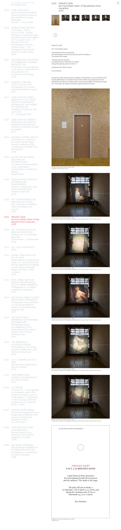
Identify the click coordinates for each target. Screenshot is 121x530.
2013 (6, 280)
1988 (6, 445)
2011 (6, 375)
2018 (6, 10)
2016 (6, 137)
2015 (6, 179)
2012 (6, 342)
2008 (6, 427)
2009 (6, 387)
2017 (6, 82)
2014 (6, 229)
